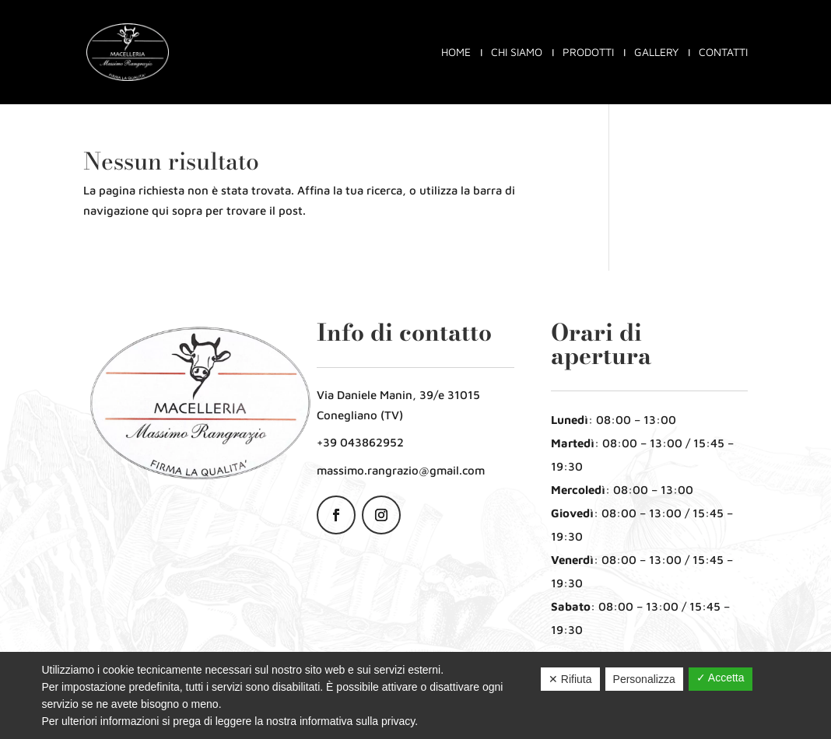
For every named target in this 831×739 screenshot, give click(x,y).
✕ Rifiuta (570, 679)
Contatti (723, 52)
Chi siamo (516, 52)
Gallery (656, 52)
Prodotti (588, 52)
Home (456, 52)
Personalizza (644, 679)
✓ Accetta (720, 677)
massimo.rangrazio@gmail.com (401, 470)
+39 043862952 (360, 442)
